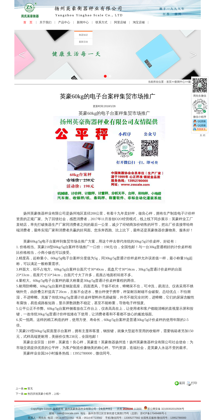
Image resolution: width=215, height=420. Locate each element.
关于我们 (45, 22)
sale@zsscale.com (68, 413)
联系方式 (101, 22)
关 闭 (202, 135)
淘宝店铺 (139, 22)
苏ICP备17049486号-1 (152, 413)
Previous (22, 54)
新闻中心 (83, 22)
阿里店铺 (120, 22)
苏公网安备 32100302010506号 (164, 408)
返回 (179, 383)
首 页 (28, 22)
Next (193, 54)
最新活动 (83, 41)
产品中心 (64, 22)
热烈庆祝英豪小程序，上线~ (44, 393)
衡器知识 (83, 35)
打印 (191, 383)
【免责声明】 (105, 408)
